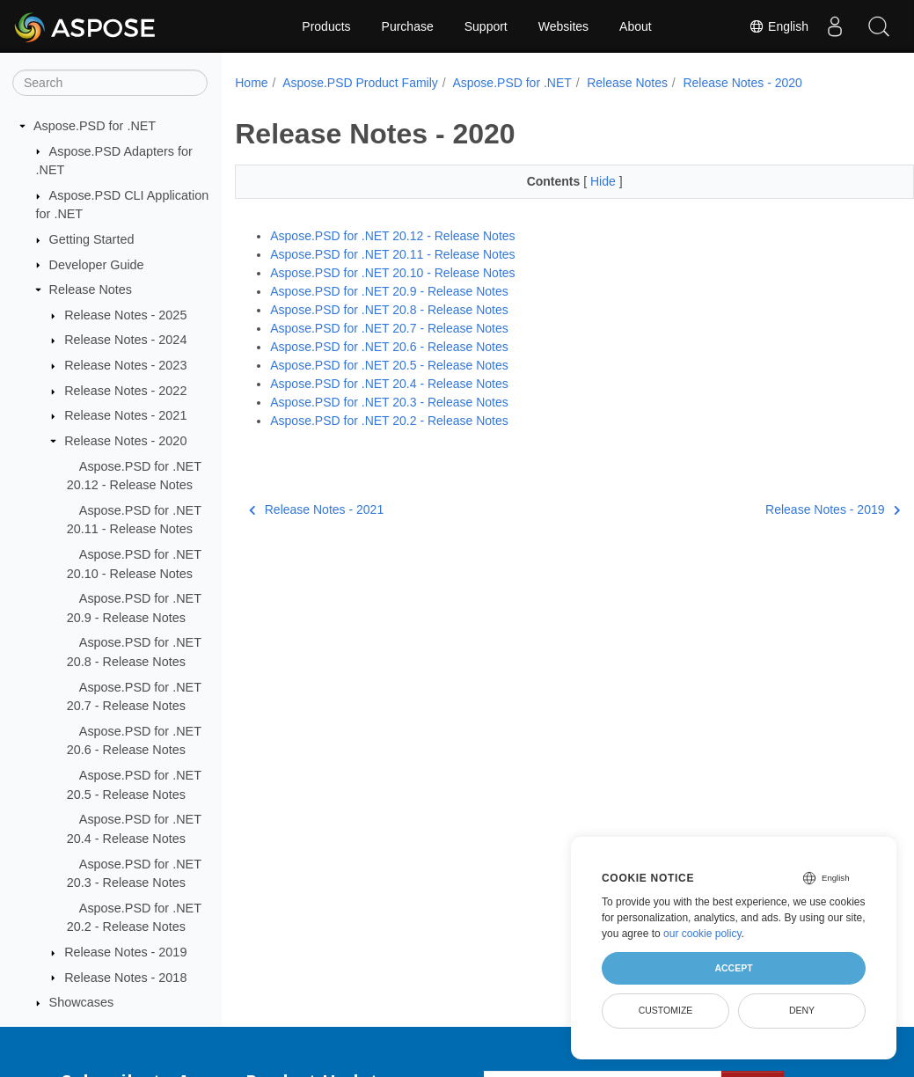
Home (251, 83)
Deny (802, 1010)
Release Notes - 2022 (125, 391)
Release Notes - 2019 (125, 952)
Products (326, 26)
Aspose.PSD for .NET (94, 126)
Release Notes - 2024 (125, 340)
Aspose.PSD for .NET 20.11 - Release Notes (392, 254)
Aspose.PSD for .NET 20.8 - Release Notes (389, 310)
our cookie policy (702, 933)
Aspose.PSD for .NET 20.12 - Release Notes (392, 236)
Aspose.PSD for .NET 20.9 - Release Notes (389, 291)
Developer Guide (96, 265)
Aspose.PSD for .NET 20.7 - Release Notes (389, 328)
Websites (563, 26)
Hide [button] (581, 181)
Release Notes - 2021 (125, 415)
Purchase (408, 26)
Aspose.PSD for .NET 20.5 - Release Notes (389, 365)
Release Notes (90, 289)
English (778, 26)
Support (486, 26)
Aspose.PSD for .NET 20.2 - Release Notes (389, 421)
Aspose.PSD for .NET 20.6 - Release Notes (389, 347)
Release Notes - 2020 (125, 441)
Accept (733, 968)
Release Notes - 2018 (125, 978)
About (635, 26)
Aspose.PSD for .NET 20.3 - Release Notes (389, 402)
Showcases (81, 1002)
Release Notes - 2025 (125, 315)
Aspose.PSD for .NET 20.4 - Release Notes (389, 384)
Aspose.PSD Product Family (360, 83)
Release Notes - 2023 (125, 365)
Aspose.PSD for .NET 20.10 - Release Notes (392, 273)
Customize (666, 1010)
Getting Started (92, 239)
